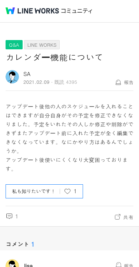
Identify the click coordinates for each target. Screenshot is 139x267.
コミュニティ (76, 11)
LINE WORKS (42, 44)
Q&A (14, 44)
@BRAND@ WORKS (32, 10)
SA (27, 74)
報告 (128, 82)
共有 (128, 217)
